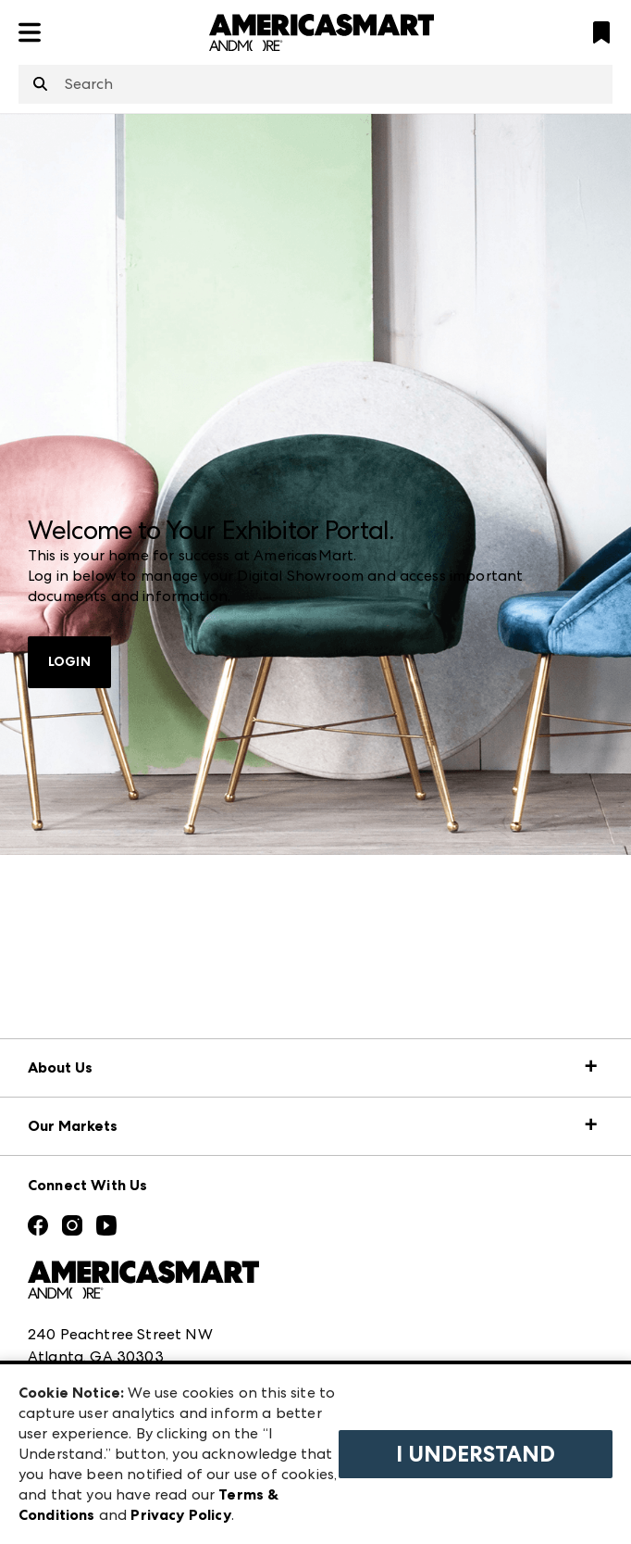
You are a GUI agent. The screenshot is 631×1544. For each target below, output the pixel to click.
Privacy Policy (180, 1515)
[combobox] (315, 84)
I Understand (475, 1454)
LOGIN (69, 662)
